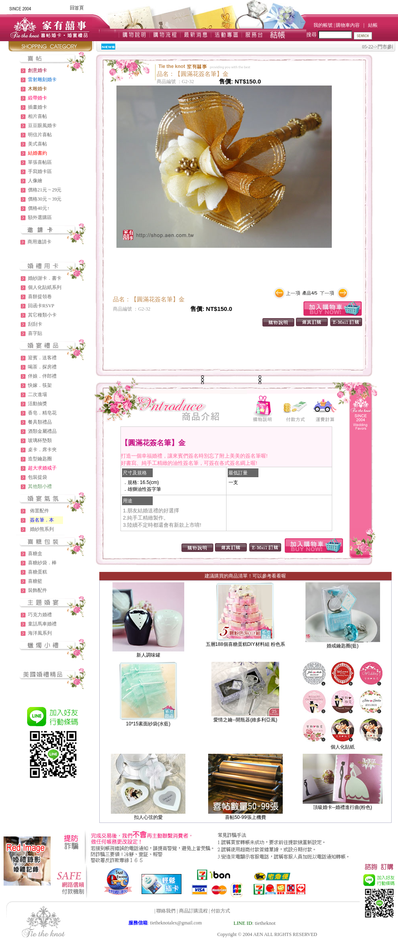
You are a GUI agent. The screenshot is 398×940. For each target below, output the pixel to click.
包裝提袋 (37, 477)
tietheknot (265, 923)
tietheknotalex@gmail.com (176, 923)
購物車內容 (348, 25)
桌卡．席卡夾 (42, 449)
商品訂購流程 (193, 911)
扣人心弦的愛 (148, 817)
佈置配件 (39, 511)
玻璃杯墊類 (40, 440)
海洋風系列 (40, 633)
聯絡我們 (165, 911)
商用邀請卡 (39, 242)
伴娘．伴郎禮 (42, 376)
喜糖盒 (35, 553)
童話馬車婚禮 (42, 624)
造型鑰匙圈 (40, 459)
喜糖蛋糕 (37, 572)
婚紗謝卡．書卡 (44, 278)
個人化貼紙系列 (44, 287)
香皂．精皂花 (42, 413)
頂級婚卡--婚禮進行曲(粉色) (342, 807)
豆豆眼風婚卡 (42, 125)
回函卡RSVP (41, 306)
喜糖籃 (35, 581)
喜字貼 (35, 333)
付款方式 (220, 911)
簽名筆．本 (42, 520)
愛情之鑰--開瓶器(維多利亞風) (245, 720)
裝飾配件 (37, 590)
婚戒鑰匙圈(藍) (343, 646)
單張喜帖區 (40, 162)
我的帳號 (323, 25)
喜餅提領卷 (40, 296)
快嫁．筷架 (40, 385)
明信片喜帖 (40, 134)
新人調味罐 (148, 655)
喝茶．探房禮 (42, 367)
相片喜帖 (37, 116)
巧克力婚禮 (40, 614)
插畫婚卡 (37, 107)
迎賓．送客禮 (42, 357)
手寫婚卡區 (40, 171)
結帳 (373, 25)
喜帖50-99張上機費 (245, 817)
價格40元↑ (38, 208)
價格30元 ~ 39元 (45, 199)
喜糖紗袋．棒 (42, 563)
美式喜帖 (37, 144)
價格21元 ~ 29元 (45, 190)
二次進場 (37, 394)
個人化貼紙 (343, 747)
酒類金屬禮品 (42, 431)
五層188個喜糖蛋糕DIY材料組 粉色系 (245, 644)
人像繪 (35, 180)
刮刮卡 (35, 324)
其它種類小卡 (42, 315)
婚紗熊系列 (42, 529)
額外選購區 (40, 217)
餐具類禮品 (40, 422)
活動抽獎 (37, 403)
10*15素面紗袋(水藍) (148, 724)
